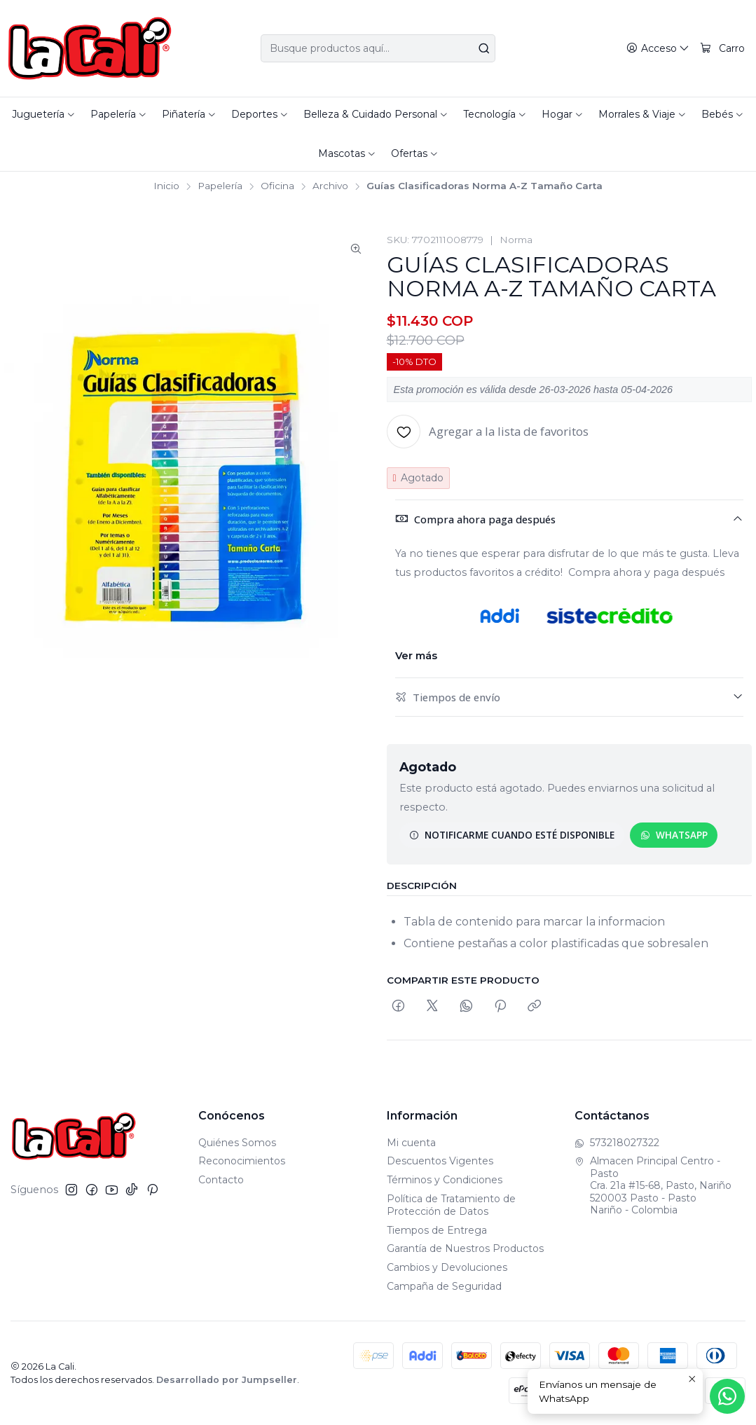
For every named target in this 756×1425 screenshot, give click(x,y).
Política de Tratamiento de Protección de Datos (451, 1205)
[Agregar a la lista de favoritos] (488, 431)
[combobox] (378, 48)
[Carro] (722, 49)
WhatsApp (674, 834)
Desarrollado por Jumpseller (226, 1380)
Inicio (166, 186)
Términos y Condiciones (444, 1179)
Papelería (220, 186)
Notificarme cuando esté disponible (511, 834)
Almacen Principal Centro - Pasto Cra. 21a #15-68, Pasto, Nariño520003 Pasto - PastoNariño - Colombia (653, 1185)
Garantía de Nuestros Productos (465, 1248)
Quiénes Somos (237, 1142)
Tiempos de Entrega (437, 1230)
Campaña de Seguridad (444, 1286)
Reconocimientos (241, 1161)
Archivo (330, 186)
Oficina (277, 186)
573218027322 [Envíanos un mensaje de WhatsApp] (617, 1142)
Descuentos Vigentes (440, 1161)
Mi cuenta (411, 1142)
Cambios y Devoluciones (447, 1267)
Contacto (221, 1179)
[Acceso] (658, 49)
